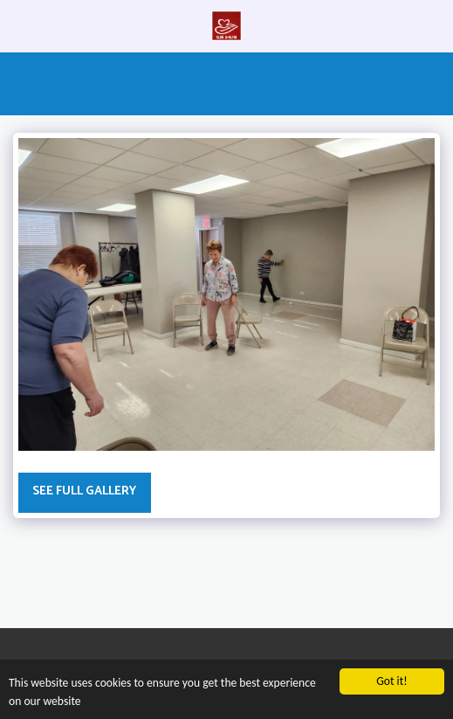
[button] (19, 24)
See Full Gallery (84, 491)
